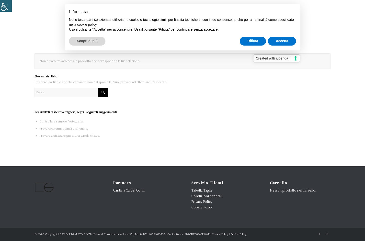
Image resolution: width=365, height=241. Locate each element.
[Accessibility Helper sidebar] (6, 6)
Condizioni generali (207, 196)
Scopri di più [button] (87, 41)
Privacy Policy (201, 202)
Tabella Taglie (202, 191)
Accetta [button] (282, 41)
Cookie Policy (202, 207)
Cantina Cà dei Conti (129, 191)
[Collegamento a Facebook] (319, 234)
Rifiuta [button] (253, 41)
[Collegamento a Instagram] (327, 234)
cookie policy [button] (86, 24)
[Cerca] (71, 92)
